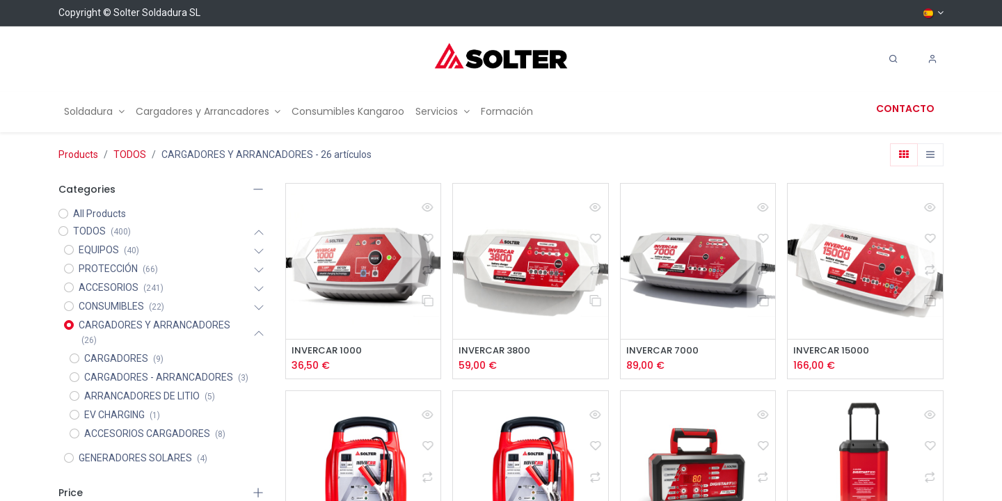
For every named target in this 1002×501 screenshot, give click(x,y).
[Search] (893, 59)
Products (78, 154)
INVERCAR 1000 (328, 351)
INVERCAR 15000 (833, 351)
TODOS (129, 154)
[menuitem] (94, 112)
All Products (99, 213)
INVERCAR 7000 (664, 351)
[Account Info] (932, 59)
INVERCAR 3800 (497, 351)
